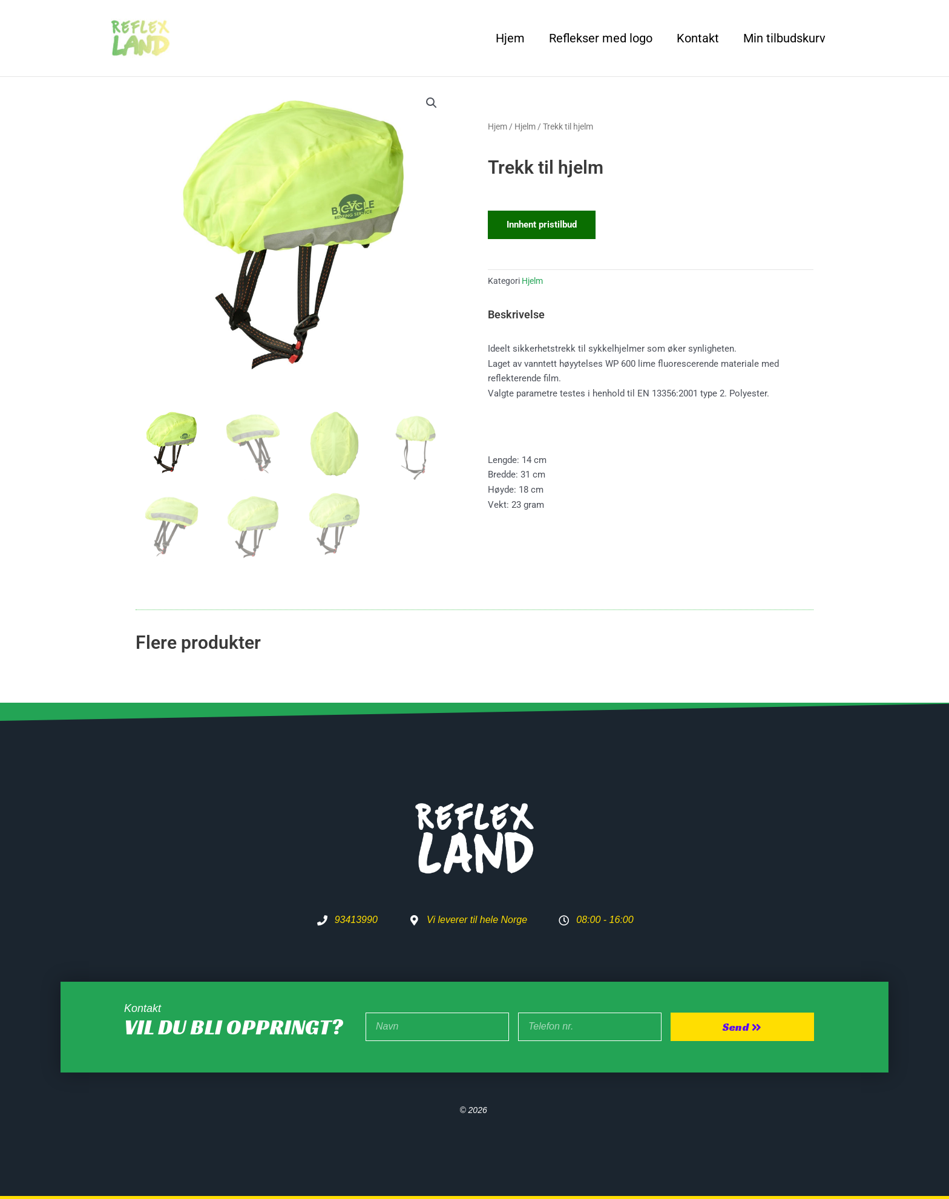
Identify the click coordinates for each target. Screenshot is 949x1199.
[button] (431, 103)
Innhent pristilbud (542, 224)
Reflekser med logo (600, 38)
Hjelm (525, 126)
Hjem (510, 38)
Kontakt (698, 38)
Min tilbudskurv (784, 38)
